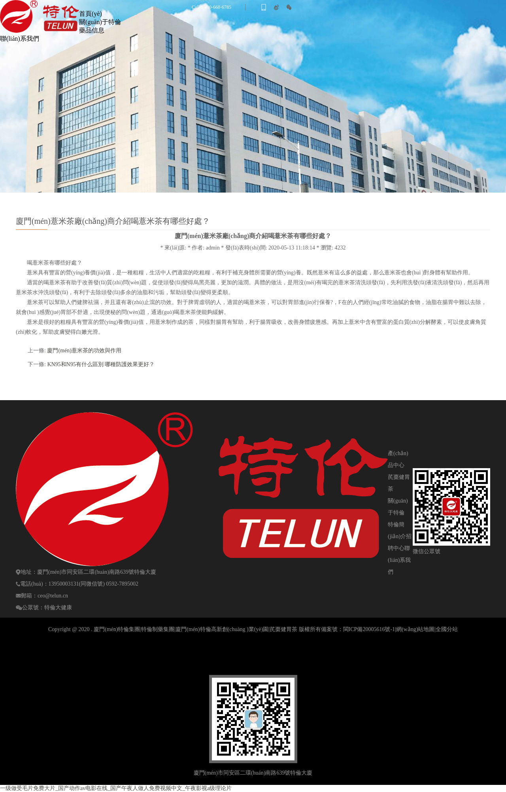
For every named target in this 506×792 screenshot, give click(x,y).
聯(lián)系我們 (19, 38)
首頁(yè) (90, 13)
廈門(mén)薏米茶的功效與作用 (84, 350)
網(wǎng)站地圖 (415, 629)
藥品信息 (91, 30)
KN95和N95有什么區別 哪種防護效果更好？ (101, 364)
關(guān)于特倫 (100, 22)
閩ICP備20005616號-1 (369, 629)
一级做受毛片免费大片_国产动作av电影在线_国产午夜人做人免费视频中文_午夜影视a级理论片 (116, 788)
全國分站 (447, 629)
